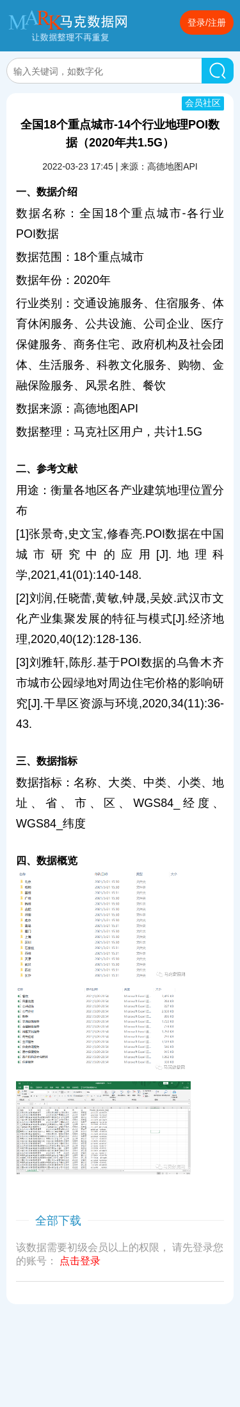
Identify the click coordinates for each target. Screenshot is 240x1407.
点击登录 (80, 1260)
